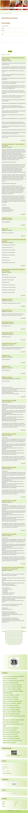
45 (20, 634)
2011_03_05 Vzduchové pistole (11, 732)
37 (7, 634)
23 (20, 631)
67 (20, 636)
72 (10, 637)
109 (6, 642)
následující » (24, 631)
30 (13, 632)
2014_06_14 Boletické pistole (11, 682)
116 (21, 642)
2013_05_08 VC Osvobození (10, 697)
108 (21, 641)
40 (12, 634)
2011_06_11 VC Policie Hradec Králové (13, 719)
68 (21, 636)
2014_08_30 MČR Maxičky (10, 678)
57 (21, 635)
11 (18, 630)
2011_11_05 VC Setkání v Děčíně (12, 711)
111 (10, 642)
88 (18, 639)
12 (19, 630)
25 (5, 632)
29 (12, 632)
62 (12, 636)
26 (7, 632)
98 (17, 640)
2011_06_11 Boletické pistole (11, 721)
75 (15, 637)
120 (15, 644)
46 (21, 634)
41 (13, 634)
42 (15, 634)
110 (8, 642)
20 (15, 631)
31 (15, 632)
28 (10, 632)
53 (15, 635)
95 (12, 640)
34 (20, 632)
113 (15, 642)
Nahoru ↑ (19, 810)
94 (11, 640)
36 (5, 634)
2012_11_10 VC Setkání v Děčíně (12, 703)
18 (12, 631)
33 (18, 632)
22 (18, 631)
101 (6, 641)
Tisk (16, 810)
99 (19, 640)
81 (7, 639)
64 (15, 636)
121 (17, 644)
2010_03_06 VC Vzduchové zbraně (12, 740)
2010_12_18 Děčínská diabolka (11, 738)
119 (13, 644)
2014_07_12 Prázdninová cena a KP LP (13, 680)
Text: (2, 34)
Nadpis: (3, 30)
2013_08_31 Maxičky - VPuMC (11, 695)
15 (7, 631)
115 (19, 642)
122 (19, 644)
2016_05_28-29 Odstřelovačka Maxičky (13, 676)
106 (17, 641)
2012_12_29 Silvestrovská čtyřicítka (12, 701)
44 (18, 634)
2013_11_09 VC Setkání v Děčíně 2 (12, 686)
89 (20, 639)
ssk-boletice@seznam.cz (6, 773)
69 (5, 637)
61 (10, 636)
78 (20, 637)
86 (15, 639)
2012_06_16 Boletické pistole (11, 705)
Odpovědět (23, 140)
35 (21, 632)
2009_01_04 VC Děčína (9, 742)
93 (9, 640)
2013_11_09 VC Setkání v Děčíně (12, 689)
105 (15, 641)
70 (7, 637)
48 (7, 635)
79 (21, 637)
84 (12, 639)
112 (12, 642)
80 (5, 639)
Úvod (2, 13)
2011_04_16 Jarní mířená (10, 730)
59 (7, 636)
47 (5, 635)
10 (16, 630)
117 (9, 644)
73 (12, 637)
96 (14, 640)
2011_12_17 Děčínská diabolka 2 (12, 707)
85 (13, 639)
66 (18, 636)
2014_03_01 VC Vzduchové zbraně (12, 684)
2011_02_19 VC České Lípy (10, 734)
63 (13, 636)
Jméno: (3, 28)
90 (21, 639)
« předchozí (3, 631)
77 (18, 637)
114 (17, 642)
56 (20, 635)
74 (13, 637)
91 (6, 640)
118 (11, 644)
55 (18, 635)
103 (10, 641)
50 (10, 635)
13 (21, 630)
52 (13, 635)
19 (13, 631)
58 (5, 636)
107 (19, 641)
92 (7, 640)
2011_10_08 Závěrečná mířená (11, 713)
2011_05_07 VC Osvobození (10, 727)
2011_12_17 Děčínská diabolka (11, 709)
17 (10, 631)
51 (12, 635)
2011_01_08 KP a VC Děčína (11, 736)
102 (8, 641)
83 (10, 639)
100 (21, 640)
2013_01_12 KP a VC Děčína (11, 699)
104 (12, 641)
